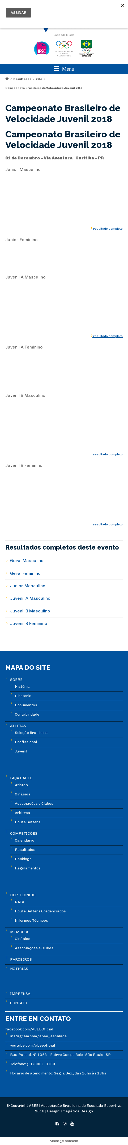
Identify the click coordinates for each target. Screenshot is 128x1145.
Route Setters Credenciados (40, 911)
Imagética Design (77, 1111)
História (22, 686)
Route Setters (27, 822)
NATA (19, 902)
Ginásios (22, 794)
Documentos (26, 705)
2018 (39, 79)
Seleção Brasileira (31, 732)
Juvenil (21, 751)
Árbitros (22, 813)
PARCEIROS (21, 959)
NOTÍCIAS (19, 968)
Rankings (23, 859)
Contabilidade (27, 714)
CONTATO (18, 1003)
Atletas (21, 785)
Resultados (22, 79)
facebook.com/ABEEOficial (29, 1029)
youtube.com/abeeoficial (32, 1045)
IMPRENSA (20, 993)
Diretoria (23, 696)
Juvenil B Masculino (30, 610)
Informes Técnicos (31, 920)
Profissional (26, 742)
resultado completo (107, 228)
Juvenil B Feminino (28, 623)
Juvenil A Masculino (30, 598)
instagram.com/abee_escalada (38, 1036)
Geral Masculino (27, 560)
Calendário (24, 840)
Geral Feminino (25, 573)
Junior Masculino (27, 585)
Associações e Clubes (34, 803)
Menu (64, 68)
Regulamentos (28, 868)
